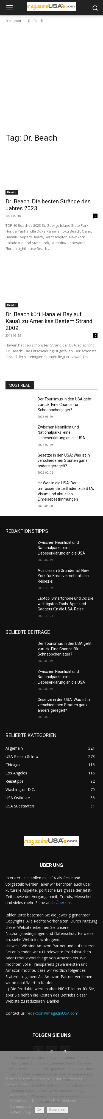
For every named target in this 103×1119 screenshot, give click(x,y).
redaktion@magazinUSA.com (52, 1013)
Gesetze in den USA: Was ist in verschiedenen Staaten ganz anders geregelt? (64, 460)
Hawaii (11, 192)
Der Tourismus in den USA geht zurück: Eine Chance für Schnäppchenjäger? (64, 404)
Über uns (64, 902)
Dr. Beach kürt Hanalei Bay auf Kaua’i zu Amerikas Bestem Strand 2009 (49, 321)
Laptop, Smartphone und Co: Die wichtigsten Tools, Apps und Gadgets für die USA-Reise (65, 603)
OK (39, 1110)
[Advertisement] (51, 78)
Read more (57, 1110)
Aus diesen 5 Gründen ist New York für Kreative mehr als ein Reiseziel (63, 575)
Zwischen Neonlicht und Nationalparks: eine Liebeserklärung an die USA (61, 432)
